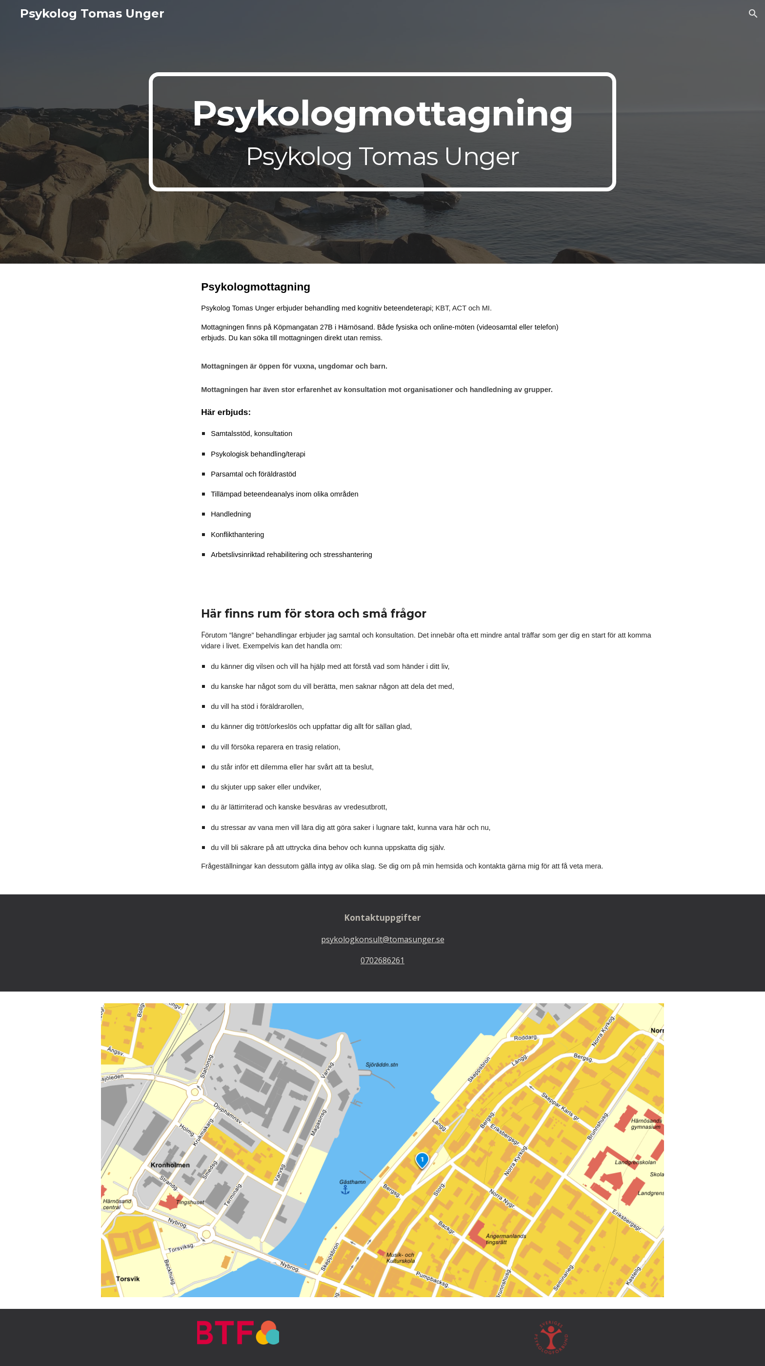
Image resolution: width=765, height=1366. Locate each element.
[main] (382, 131)
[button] (753, 13)
